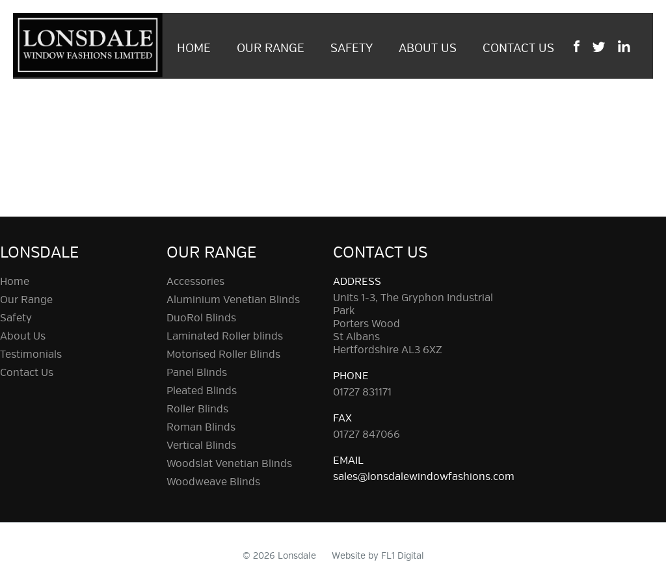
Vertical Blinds (201, 445)
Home (194, 48)
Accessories (195, 281)
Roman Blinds (200, 427)
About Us (428, 48)
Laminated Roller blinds (224, 336)
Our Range (270, 48)
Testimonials (31, 354)
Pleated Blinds (201, 390)
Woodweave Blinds (213, 481)
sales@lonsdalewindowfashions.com (423, 476)
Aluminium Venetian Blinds (233, 299)
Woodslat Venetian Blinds (229, 463)
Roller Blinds (197, 409)
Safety (351, 48)
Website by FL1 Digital (378, 555)
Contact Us (518, 48)
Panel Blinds (196, 372)
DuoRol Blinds (201, 318)
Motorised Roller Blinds (223, 354)
